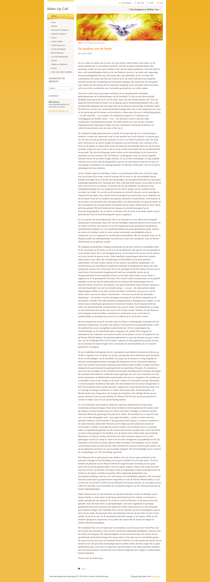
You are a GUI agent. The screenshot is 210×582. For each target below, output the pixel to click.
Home (80, 43)
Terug (83, 568)
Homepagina (126, 3)
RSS (151, 3)
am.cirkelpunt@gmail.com (59, 111)
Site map (140, 3)
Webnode (156, 576)
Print (161, 3)
